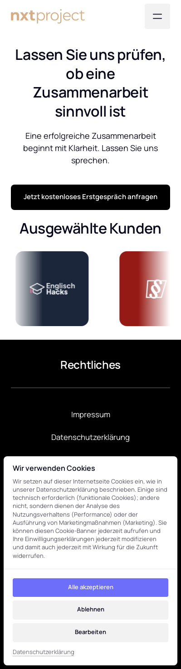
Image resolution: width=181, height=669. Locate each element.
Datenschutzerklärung (43, 652)
